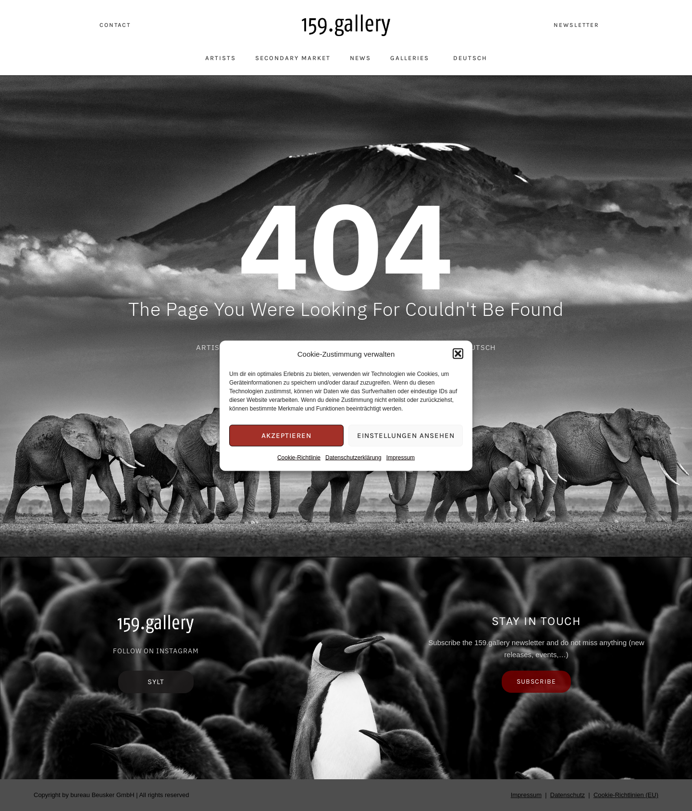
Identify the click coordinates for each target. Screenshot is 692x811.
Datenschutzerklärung (353, 457)
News (360, 58)
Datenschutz (567, 795)
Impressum (400, 457)
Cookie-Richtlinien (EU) (625, 795)
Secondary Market (293, 58)
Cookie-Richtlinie (299, 457)
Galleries (412, 57)
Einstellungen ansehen (406, 435)
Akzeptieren (286, 435)
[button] (458, 354)
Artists (220, 58)
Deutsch (470, 58)
